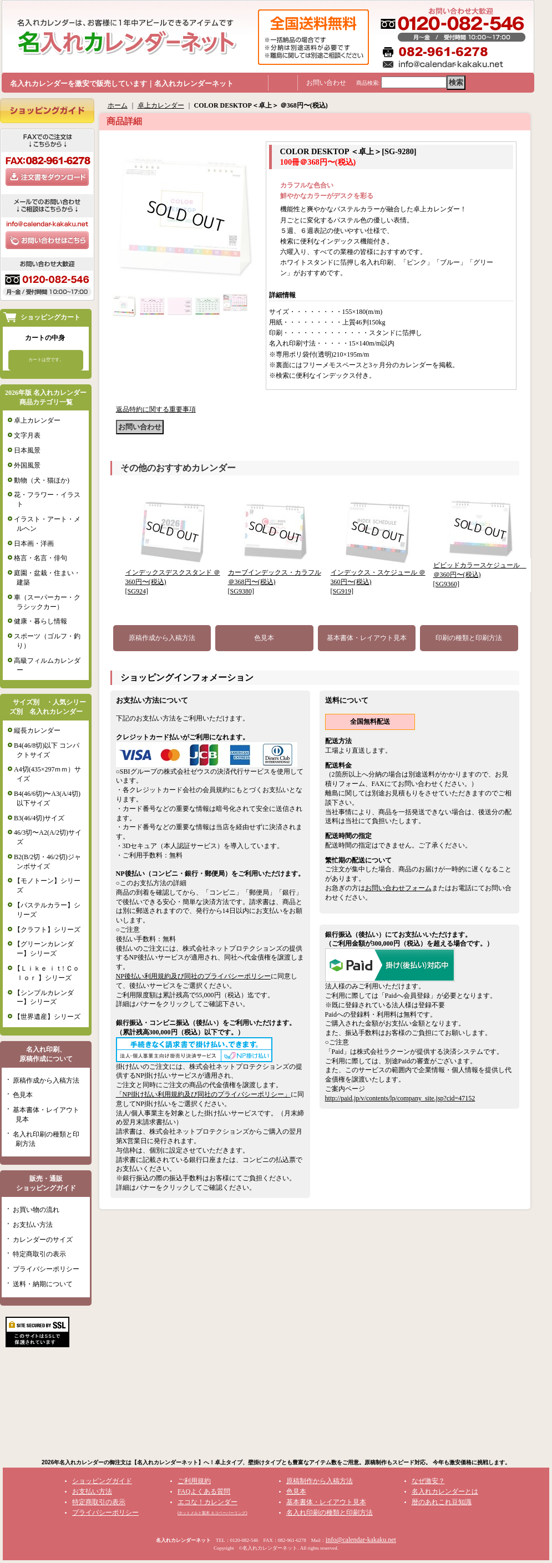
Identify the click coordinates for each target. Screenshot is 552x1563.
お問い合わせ (326, 83)
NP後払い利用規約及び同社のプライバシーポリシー (193, 976)
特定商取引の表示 (39, 1254)
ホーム (118, 105)
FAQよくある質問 (204, 1491)
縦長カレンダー (37, 730)
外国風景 (27, 465)
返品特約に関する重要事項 (156, 409)
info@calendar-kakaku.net (361, 1540)
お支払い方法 (33, 1225)
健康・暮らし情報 (40, 621)
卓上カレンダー (37, 420)
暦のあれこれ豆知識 (442, 1502)
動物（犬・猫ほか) (41, 480)
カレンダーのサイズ (43, 1240)
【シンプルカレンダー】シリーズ (44, 997)
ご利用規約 (194, 1481)
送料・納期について (43, 1284)
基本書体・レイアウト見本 (367, 638)
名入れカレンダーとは (445, 1491)
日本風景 (27, 450)
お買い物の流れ (36, 1210)
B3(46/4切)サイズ (39, 818)
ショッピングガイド (102, 1481)
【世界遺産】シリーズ (47, 1017)
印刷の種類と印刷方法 (468, 638)
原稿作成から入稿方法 (46, 1080)
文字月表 (27, 435)
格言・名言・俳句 (40, 558)
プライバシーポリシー (46, 1269)
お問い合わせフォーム (398, 888)
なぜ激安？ (428, 1481)
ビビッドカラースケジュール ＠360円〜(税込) (479, 574)
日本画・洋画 (34, 543)
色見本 (23, 1095)
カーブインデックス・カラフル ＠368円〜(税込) (274, 582)
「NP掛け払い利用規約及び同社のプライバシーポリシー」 (203, 1094)
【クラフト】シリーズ (47, 929)
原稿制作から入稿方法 (319, 1481)
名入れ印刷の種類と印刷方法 (329, 1512)
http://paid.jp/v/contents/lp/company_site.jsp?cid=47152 (400, 1098)
